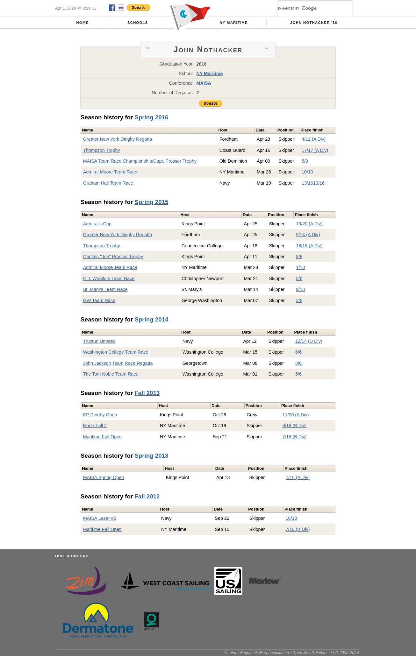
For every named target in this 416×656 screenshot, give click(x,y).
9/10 (300, 289)
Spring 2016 (151, 117)
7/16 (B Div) (298, 529)
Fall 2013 (147, 393)
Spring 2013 (151, 455)
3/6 (299, 300)
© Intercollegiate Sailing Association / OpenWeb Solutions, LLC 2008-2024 (291, 652)
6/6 (298, 352)
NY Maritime (234, 23)
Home (82, 23)
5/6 (299, 278)
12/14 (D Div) (308, 341)
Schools (137, 23)
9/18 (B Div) (294, 425)
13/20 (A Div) (309, 223)
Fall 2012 (147, 496)
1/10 (300, 267)
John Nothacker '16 (313, 23)
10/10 (307, 171)
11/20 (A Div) (295, 414)
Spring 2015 (151, 202)
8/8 (299, 256)
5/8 (305, 161)
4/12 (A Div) (314, 139)
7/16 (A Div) (298, 477)
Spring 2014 (151, 319)
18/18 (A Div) (309, 245)
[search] (307, 8)
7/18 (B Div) (294, 436)
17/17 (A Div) (315, 150)
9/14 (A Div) (308, 234)
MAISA (204, 83)
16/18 (291, 518)
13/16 (307, 183)
